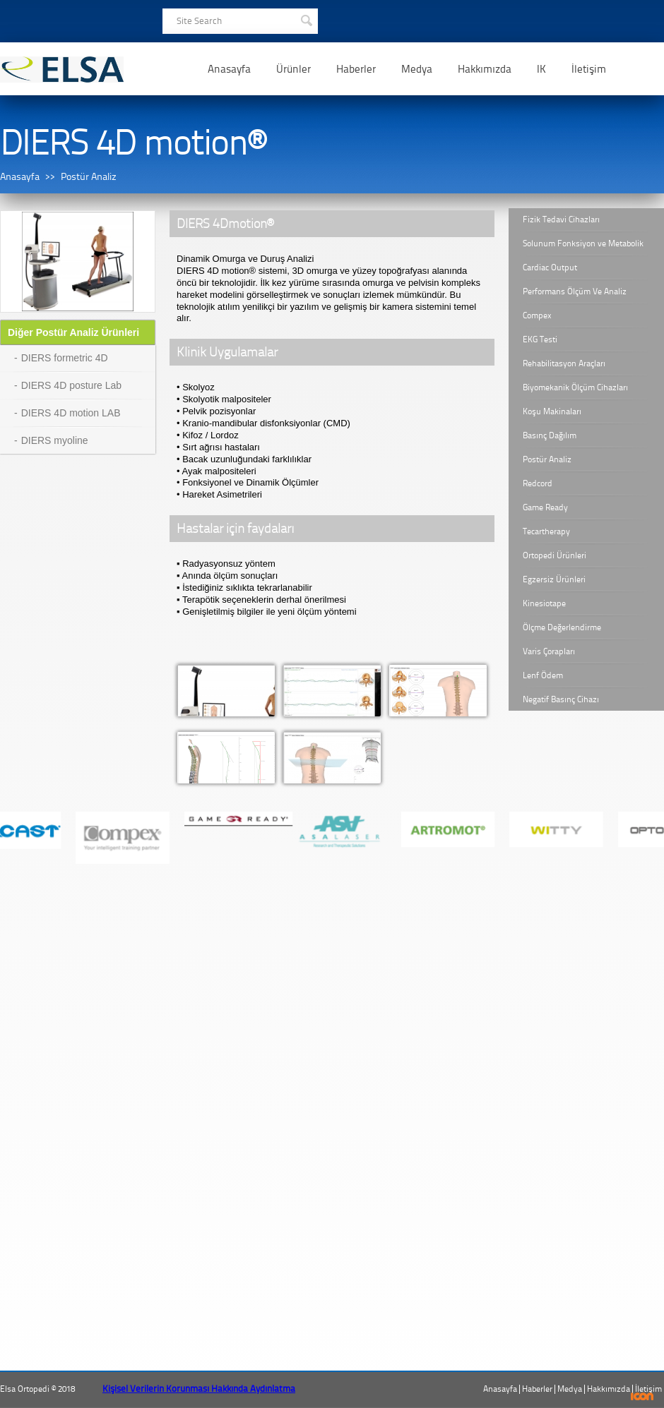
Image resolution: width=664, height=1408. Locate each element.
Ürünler (293, 69)
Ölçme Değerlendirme (562, 627)
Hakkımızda (484, 69)
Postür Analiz (89, 177)
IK (541, 69)
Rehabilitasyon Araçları (564, 363)
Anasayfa (229, 69)
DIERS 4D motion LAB (71, 413)
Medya (416, 69)
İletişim (588, 69)
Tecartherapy (546, 531)
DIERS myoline (54, 440)
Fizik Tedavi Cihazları (561, 219)
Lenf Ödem (543, 675)
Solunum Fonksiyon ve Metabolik (583, 243)
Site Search (199, 21)
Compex (537, 315)
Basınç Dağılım (549, 435)
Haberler (356, 69)
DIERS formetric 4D (64, 357)
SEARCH (306, 19)
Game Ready (545, 507)
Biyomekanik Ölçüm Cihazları (575, 387)
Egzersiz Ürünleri (554, 579)
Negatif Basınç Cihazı (561, 699)
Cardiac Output (550, 267)
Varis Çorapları (549, 651)
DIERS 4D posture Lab (71, 385)
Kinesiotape (544, 603)
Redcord (537, 483)
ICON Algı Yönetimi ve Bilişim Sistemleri (642, 1396)
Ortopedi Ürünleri (554, 555)
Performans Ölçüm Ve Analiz (575, 291)
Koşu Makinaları (552, 411)
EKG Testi (540, 339)
